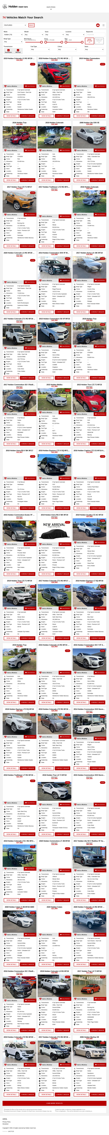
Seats (86, 46)
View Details (11, 116)
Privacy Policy (7, 1122)
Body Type (7, 39)
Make (5, 32)
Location (68, 32)
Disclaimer (6, 1124)
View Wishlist (30, 86)
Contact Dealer (27, 116)
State (46, 32)
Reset (31, 25)
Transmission (8, 46)
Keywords (89, 32)
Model (26, 32)
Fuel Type (34, 46)
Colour (60, 46)
